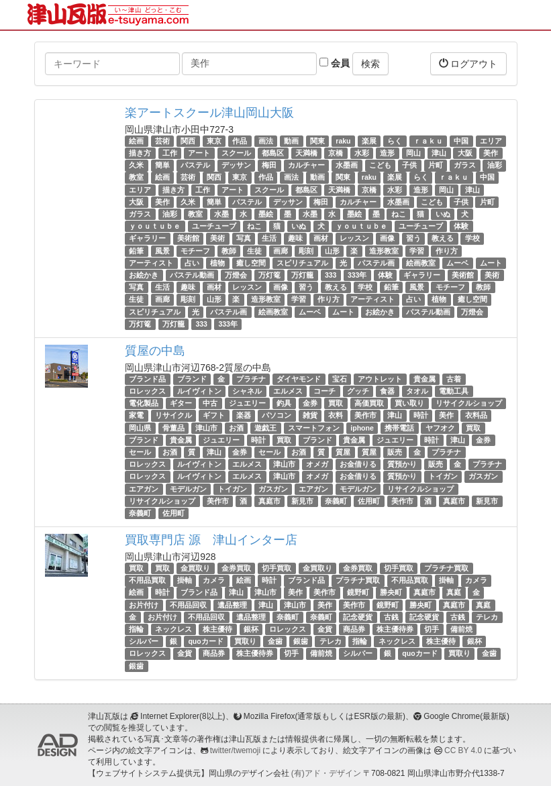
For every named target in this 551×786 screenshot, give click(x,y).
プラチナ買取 (446, 568)
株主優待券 (395, 629)
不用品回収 (188, 605)
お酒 (236, 428)
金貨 (324, 629)
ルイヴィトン (199, 391)
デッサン (236, 165)
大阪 (465, 153)
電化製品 (143, 403)
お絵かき (143, 275)
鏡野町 (358, 593)
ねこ (398, 214)
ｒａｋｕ (428, 141)
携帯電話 (399, 428)
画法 (265, 141)
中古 (210, 403)
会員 (334, 63)
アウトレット (380, 379)
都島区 (273, 153)
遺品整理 (232, 605)
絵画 (136, 141)
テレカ (487, 617)
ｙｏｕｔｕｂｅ (155, 226)
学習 (416, 251)
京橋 (335, 153)
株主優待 (217, 629)
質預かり (402, 464)
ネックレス (173, 629)
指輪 (136, 629)
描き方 (140, 153)
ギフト (214, 416)
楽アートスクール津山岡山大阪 (209, 112)
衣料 (335, 416)
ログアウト (468, 63)
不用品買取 (147, 580)
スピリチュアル (302, 263)
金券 (310, 403)
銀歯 (300, 641)
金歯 (275, 641)
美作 (490, 153)
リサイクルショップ (469, 403)
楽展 (369, 141)
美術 (217, 238)
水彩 (361, 153)
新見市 (302, 501)
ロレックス (147, 391)
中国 (461, 141)
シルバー (143, 641)
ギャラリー (147, 238)
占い (192, 263)
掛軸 (184, 580)
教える (443, 238)
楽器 (243, 416)
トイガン (443, 476)
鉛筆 (136, 251)
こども (380, 165)
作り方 (447, 251)
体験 (461, 226)
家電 (136, 416)
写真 (243, 238)
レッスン (354, 238)
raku (343, 141)
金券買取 (236, 568)
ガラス (465, 165)
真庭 (453, 593)
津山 (439, 153)
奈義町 (336, 501)
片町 (435, 165)
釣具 (284, 403)
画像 (387, 238)
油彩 (494, 165)
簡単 (162, 165)
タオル (417, 391)
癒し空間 (251, 263)
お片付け (143, 605)
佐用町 (369, 501)
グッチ (358, 391)
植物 (217, 263)
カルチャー (306, 165)
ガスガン (483, 476)
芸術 (162, 141)
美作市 (365, 416)
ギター (181, 403)
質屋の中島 (155, 350)
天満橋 (306, 153)
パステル (195, 165)
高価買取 (369, 403)
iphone (361, 428)
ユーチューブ (214, 226)
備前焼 (461, 629)
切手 (431, 629)
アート (199, 153)
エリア (491, 141)
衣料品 (476, 416)
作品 (239, 141)
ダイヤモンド (299, 379)
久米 (136, 165)
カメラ (214, 580)
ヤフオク (440, 428)
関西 (188, 141)
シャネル (247, 391)
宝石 (339, 379)
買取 (335, 403)
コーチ (324, 391)
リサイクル (173, 416)
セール (140, 452)
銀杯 (251, 629)
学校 (472, 238)
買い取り (409, 403)
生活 (269, 238)
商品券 (354, 629)
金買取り (195, 568)
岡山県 (140, 428)
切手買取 (276, 568)
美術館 (188, 238)
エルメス (288, 391)
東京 (214, 141)
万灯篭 (269, 275)
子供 (409, 165)
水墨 (221, 214)
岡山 (413, 153)
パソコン (276, 416)
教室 (136, 178)
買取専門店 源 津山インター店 (211, 540)
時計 (420, 416)
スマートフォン (314, 428)
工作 (169, 153)
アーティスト (151, 263)
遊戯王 (265, 428)
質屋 (343, 452)
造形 (387, 153)
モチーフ (195, 251)
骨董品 (173, 428)
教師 (228, 251)
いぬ (443, 214)
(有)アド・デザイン (326, 773)
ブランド (192, 379)
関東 (317, 141)
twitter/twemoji (235, 750)
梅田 (269, 165)
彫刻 (306, 251)
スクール (236, 153)
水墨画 (347, 165)
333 (331, 275)
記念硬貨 (357, 617)
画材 (320, 238)
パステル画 (376, 263)
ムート (491, 263)
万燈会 (236, 275)
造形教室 (384, 251)
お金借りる (358, 464)
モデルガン (188, 489)
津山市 (206, 428)
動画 (291, 141)
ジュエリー (247, 403)
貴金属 (424, 379)
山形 (332, 251)
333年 (357, 275)
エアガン (143, 489)
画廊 (280, 251)
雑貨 (310, 416)
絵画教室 (421, 263)
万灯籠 (302, 275)
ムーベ (457, 263)
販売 (394, 452)
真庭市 (269, 501)
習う (413, 238)
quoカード (205, 641)
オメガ (317, 464)
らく (394, 141)
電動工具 (453, 391)
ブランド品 (147, 379)
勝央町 (391, 593)
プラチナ (251, 379)
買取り (245, 641)
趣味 (295, 238)
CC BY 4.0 (463, 750)
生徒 (254, 251)
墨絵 (265, 214)
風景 (162, 251)
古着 (453, 379)
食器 (387, 391)
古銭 (391, 617)
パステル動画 (192, 275)
